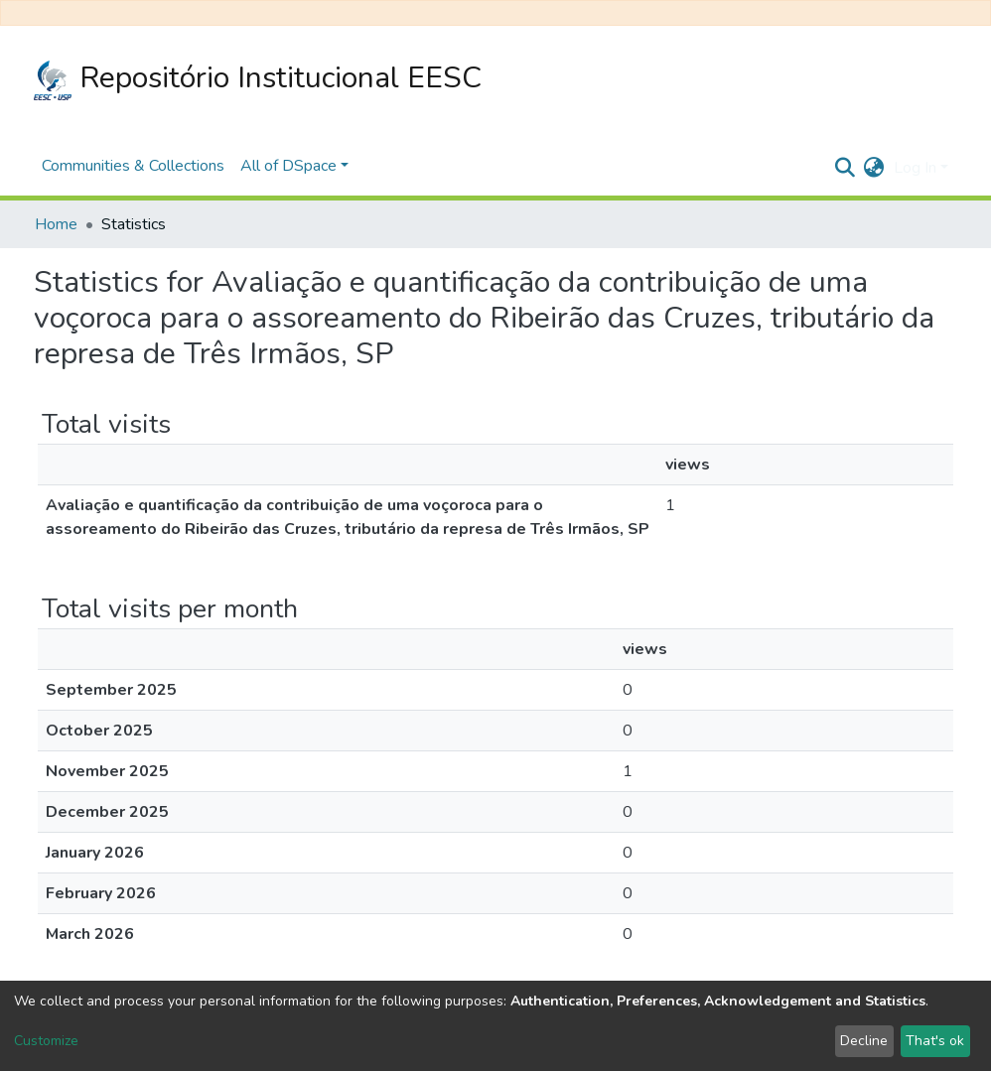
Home (56, 224)
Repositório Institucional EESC (258, 79)
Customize (46, 1040)
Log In (915, 168)
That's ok (935, 1040)
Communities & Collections (133, 166)
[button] (873, 168)
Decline (864, 1040)
